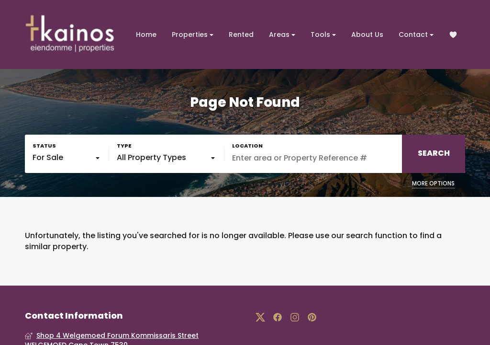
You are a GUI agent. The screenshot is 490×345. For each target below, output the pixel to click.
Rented (241, 34)
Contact (416, 35)
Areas (282, 35)
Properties (192, 35)
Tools (323, 35)
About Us (367, 34)
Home (146, 34)
